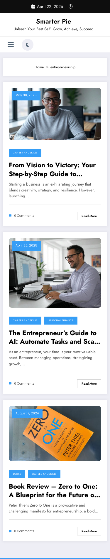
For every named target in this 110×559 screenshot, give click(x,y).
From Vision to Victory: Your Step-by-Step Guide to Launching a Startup (52, 169)
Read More (89, 216)
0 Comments (24, 216)
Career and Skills (25, 152)
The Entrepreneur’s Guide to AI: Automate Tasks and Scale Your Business (54, 337)
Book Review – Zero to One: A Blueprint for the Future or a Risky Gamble (53, 491)
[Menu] (10, 44)
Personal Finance (60, 320)
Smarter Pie (53, 21)
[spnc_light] (27, 45)
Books (17, 474)
